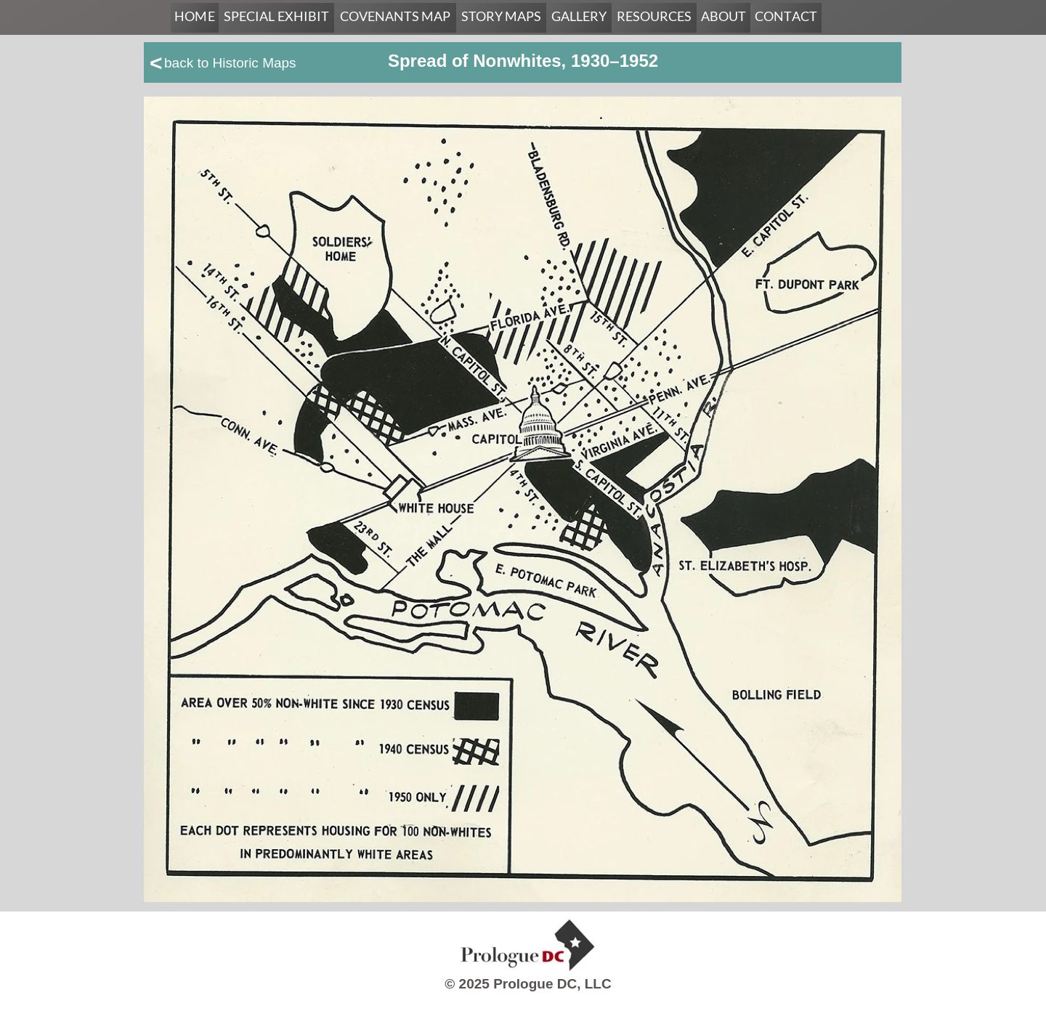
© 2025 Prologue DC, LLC (528, 983)
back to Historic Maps (230, 62)
